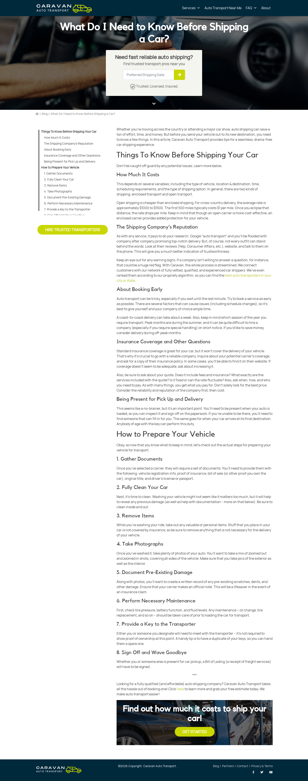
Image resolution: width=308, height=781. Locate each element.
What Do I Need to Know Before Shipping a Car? (83, 114)
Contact (242, 766)
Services (191, 8)
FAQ (251, 8)
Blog (45, 114)
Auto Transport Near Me (222, 8)
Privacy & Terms (262, 766)
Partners (228, 766)
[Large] (154, 75)
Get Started (194, 731)
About (266, 8)
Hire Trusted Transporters (72, 229)
